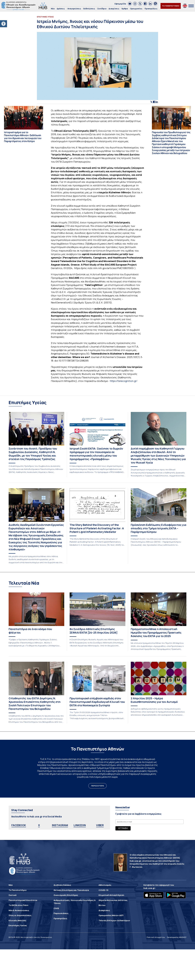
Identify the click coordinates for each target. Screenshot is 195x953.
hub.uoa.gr (149, 888)
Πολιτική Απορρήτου (156, 937)
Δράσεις (61, 8)
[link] (130, 4)
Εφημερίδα (120, 4)
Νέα (53, 8)
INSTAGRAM (60, 825)
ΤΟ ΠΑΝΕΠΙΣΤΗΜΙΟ (170, 6)
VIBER (100, 825)
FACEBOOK (18, 825)
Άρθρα (125, 8)
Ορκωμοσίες (136, 8)
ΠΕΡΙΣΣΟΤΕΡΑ (97, 786)
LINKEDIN (80, 825)
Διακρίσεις (114, 8)
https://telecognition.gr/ (123, 381)
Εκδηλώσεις (89, 8)
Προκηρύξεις (151, 8)
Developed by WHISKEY (176, 937)
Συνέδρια (101, 8)
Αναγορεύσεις (74, 8)
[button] (3, 23)
